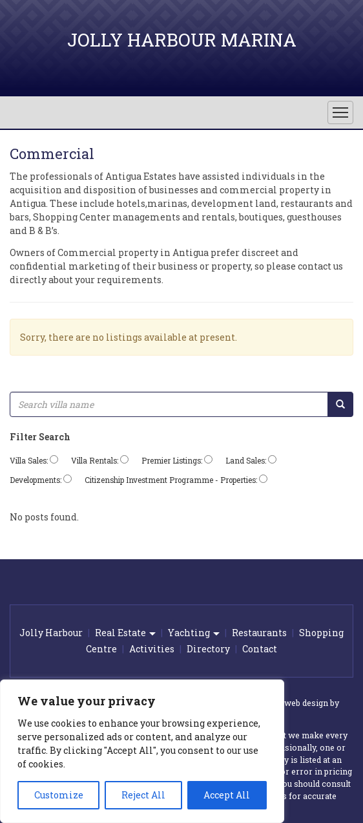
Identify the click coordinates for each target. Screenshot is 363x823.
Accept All (226, 795)
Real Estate (125, 632)
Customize (58, 795)
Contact (259, 649)
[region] (142, 751)
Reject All (143, 795)
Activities (151, 649)
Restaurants (259, 632)
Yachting (194, 632)
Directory (208, 649)
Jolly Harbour (51, 632)
